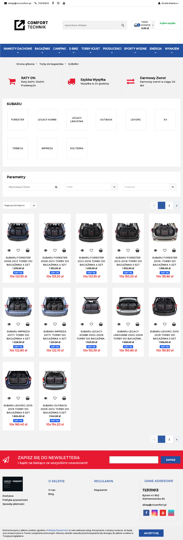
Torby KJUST (90, 50)
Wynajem (172, 50)
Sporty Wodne (135, 50)
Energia (156, 50)
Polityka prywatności (15, 499)
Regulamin (100, 489)
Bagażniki (42, 50)
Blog (51, 494)
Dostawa (8, 495)
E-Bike (73, 50)
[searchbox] (145, 187)
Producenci (112, 50)
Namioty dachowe (18, 50)
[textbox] (88, 187)
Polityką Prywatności (57, 530)
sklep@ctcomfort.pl (17, 3)
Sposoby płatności (13, 503)
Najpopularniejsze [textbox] (14, 205)
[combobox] (91, 186)
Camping (59, 50)
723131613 (42, 3)
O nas (51, 489)
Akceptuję (151, 533)
